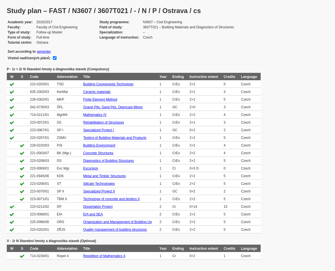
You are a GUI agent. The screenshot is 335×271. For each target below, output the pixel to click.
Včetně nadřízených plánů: (29, 58)
